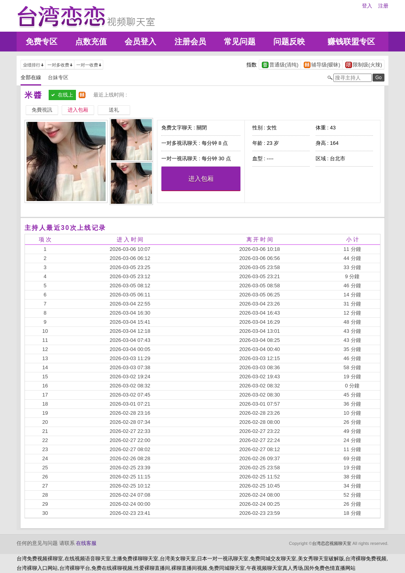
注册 (383, 6)
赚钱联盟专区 (351, 41)
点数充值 (91, 41)
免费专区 (41, 41)
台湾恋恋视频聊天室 (331, 543)
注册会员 (190, 41)
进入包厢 (201, 178)
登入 (367, 6)
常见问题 (239, 41)
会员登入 (140, 41)
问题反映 (289, 41)
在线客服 (86, 543)
